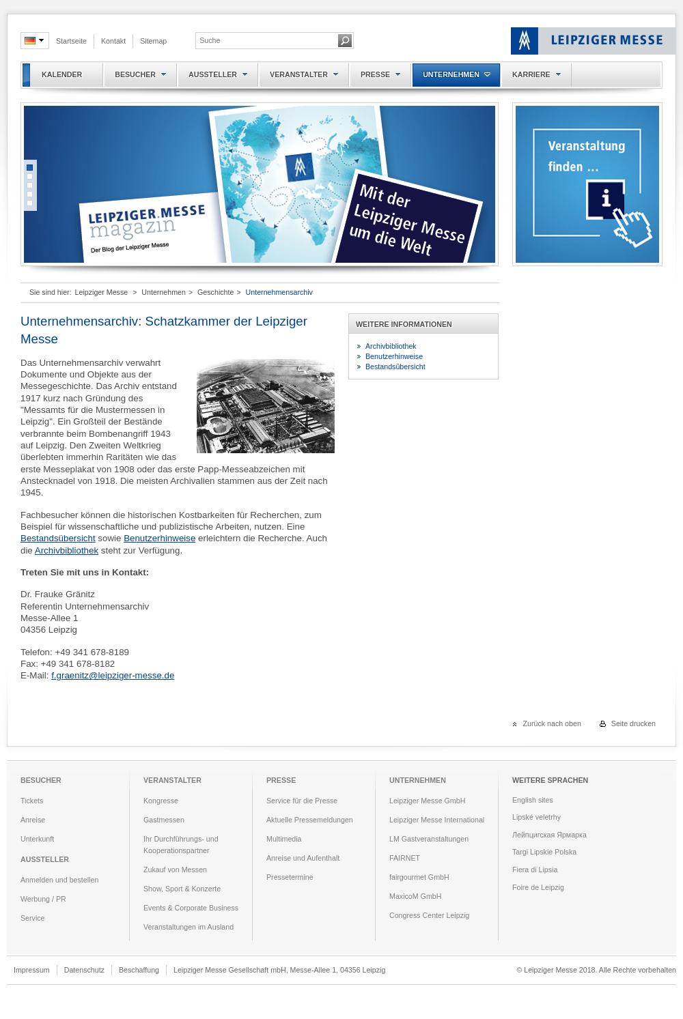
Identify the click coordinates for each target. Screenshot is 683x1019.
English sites (532, 800)
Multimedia (284, 839)
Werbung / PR (43, 899)
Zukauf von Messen (175, 869)
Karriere (531, 74)
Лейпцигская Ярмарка (549, 835)
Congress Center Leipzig (429, 915)
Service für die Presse (301, 800)
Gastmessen (163, 820)
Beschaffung (139, 970)
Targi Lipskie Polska (544, 852)
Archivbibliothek (66, 550)
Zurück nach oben (552, 723)
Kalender (62, 74)
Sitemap (153, 41)
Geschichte (215, 292)
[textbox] (266, 40)
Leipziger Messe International (436, 820)
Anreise (32, 820)
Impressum (32, 970)
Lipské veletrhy (536, 817)
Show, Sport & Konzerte (182, 889)
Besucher (135, 74)
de (31, 40)
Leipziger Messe (101, 292)
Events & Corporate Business (190, 908)
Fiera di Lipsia (534, 869)
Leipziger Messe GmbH (427, 800)
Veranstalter (299, 74)
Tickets (31, 800)
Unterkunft (37, 839)
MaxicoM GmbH (415, 896)
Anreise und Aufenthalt (302, 858)
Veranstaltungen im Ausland (188, 927)
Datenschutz (84, 970)
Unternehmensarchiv (279, 292)
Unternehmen (451, 74)
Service (32, 918)
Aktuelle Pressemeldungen (309, 820)
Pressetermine (289, 877)
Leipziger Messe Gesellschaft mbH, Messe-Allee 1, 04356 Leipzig (279, 970)
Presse (375, 74)
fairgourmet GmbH (419, 877)
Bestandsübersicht (58, 538)
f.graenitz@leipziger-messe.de (112, 675)
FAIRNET (404, 858)
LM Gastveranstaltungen (429, 839)
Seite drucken (633, 723)
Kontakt (113, 41)
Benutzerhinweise (159, 538)
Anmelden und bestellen (59, 880)
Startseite (71, 41)
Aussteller (213, 74)
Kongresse (160, 800)
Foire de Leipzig (538, 887)
